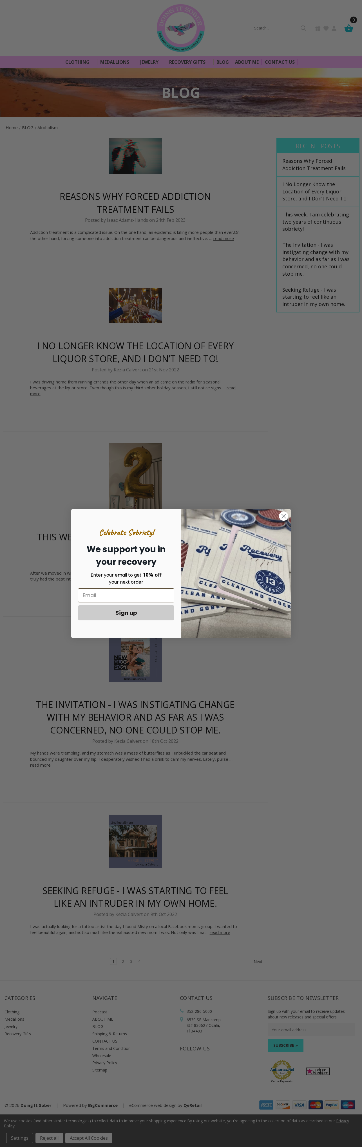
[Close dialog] (284, 516)
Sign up (126, 613)
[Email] (126, 595)
